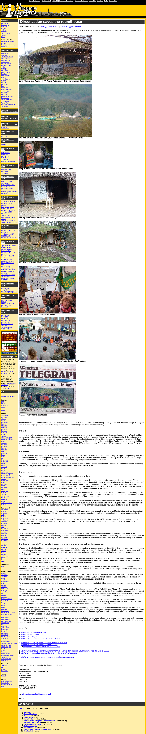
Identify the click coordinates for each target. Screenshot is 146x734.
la (2, 602)
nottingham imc (6, 475)
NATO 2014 (5, 128)
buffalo (3, 585)
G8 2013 (4, 136)
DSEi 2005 (5, 288)
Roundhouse (28, 727)
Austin (3, 580)
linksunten (4, 460)
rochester (4, 635)
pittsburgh (4, 629)
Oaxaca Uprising (7, 268)
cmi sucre (4, 520)
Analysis (4, 55)
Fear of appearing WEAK (32, 724)
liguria (3, 456)
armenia (4, 417)
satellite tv (4, 405)
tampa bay (4, 652)
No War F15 (5, 322)
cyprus (3, 436)
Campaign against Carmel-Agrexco (7, 207)
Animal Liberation (7, 57)
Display (22, 708)
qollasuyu (4, 530)
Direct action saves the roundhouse (51, 22)
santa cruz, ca (6, 647)
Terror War (4, 103)
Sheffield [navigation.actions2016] (10, 111)
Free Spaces (53, 27)
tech (2, 686)
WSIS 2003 (5, 329)
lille (2, 458)
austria (3, 420)
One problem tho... (30, 714)
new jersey (5, 616)
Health (3, 81)
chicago (4, 587)
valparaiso (4, 539)
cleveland (4, 588)
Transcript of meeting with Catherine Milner (39, 721)
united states (5, 653)
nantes (3, 468)
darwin (3, 551)
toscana (4, 499)
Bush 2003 (5, 315)
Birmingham (5, 23)
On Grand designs (30, 726)
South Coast (5, 33)
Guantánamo (5, 186)
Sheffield (78, 27)
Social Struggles (67, 27)
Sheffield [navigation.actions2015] (10, 117)
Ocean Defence (6, 89)
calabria (4, 432)
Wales (3, 35)
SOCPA (4, 273)
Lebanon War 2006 (7, 261)
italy (2, 451)
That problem (28, 717)
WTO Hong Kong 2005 (9, 292)
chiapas (4, 513)
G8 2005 (4, 290)
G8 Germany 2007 (7, 234)
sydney (3, 561)
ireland (3, 448)
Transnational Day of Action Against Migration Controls (8, 276)
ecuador (4, 523)
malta (3, 465)
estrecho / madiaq (7, 439)
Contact (100, 1)
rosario (3, 532)
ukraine (3, 501)
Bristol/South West (7, 41)
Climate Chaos (6, 65)
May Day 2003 (6, 320)
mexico (3, 525)
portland (4, 631)
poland (3, 482)
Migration (4, 87)
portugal (4, 484)
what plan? (27, 712)
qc (2, 559)
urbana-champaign (7, 655)
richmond (4, 633)
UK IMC (55, 1)
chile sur (4, 516)
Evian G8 (4, 319)
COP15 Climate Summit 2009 (6, 182)
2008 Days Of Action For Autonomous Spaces (8, 203)
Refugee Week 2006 (8, 270)
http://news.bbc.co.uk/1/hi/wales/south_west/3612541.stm (44, 643)
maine (3, 606)
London (3, 28)
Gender (3, 77)
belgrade (4, 427)
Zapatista (4, 106)
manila (3, 554)
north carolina (6, 621)
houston (4, 597)
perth (3, 558)
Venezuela (4, 307)
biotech (3, 676)
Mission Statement (81, 1)
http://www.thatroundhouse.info (33, 632)
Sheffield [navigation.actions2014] (10, 124)
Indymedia (4, 84)
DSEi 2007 (5, 232)
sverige (3, 494)
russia (3, 489)
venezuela (4, 540)
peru (2, 527)
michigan (4, 609)
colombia (4, 522)
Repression (5, 98)
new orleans (5, 619)
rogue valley (5, 636)
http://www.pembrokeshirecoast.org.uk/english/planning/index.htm (47, 657)
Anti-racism (5, 62)
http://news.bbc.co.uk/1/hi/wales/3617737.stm (41, 647)
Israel (3, 669)
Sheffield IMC (46, 1)
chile (2, 515)
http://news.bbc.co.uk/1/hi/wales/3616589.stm (39, 645)
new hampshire (6, 614)
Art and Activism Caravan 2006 (6, 250)
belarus (3, 424)
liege (3, 455)
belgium (4, 426)
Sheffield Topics (7, 50)
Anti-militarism (6, 60)
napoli (3, 470)
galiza (3, 441)
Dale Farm (4, 158)
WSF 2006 (5, 280)
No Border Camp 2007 (9, 237)
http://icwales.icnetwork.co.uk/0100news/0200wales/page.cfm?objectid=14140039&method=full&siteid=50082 (65, 651)
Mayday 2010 (5, 171)
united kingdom (6, 503)
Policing (4, 94)
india (3, 566)
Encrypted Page (7, 357)
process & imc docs (8, 684)
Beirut (3, 667)
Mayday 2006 (5, 266)
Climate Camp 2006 (8, 252)
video (3, 407)
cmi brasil (4, 518)
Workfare (4, 144)
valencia (4, 504)
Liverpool (4, 26)
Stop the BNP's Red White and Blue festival (9, 221)
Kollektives (5, 20)
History (3, 82)
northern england (7, 474)
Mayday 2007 (5, 236)
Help (106, 1)
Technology (5, 101)
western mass (6, 659)
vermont (4, 657)
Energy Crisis (5, 72)
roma (3, 486)
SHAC (3, 214)
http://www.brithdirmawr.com (32, 634)
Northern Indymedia (8, 45)
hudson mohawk (6, 599)
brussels (4, 429)
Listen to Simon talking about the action (37, 729)
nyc (2, 624)
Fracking (4, 74)
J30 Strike (4, 160)
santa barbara (6, 645)
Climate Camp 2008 (8, 210)
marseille (4, 467)
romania (4, 487)
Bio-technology (6, 63)
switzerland (5, 496)
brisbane (4, 547)
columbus (4, 592)
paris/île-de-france (7, 477)
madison (4, 604)
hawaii (3, 595)
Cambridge (5, 25)
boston (3, 583)
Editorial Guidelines (66, 1)
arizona (3, 573)
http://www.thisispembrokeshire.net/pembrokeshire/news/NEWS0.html (49, 653)
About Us (92, 1)
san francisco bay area (9, 643)
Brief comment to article (32, 722)
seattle (3, 650)
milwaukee (5, 611)
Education (4, 70)
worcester (4, 660)
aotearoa (4, 546)
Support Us (113, 1)
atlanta (3, 578)
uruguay (4, 537)
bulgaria (4, 431)
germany (4, 443)
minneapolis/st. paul (8, 612)
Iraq (2, 86)
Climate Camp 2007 (8, 230)
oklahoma (4, 626)
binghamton (5, 582)
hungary (4, 446)
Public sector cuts (7, 96)
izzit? (25, 715)
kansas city (5, 600)
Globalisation (5, 79)
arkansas (4, 575)
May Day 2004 (6, 305)
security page (5, 388)
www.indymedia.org (8, 396)
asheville (4, 576)
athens (3, 419)
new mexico (5, 618)
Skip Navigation (34, 1)
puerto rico (5, 528)
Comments (26, 703)
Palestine (4, 93)
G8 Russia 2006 (6, 259)
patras (3, 479)
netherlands (5, 472)
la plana (4, 453)
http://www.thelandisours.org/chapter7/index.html (40, 639)
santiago (4, 534)
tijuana (3, 535)
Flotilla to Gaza (6, 170)
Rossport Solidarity (7, 271)
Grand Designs (28, 719)
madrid (3, 463)
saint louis (4, 638)
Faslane (4, 254)
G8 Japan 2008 (6, 212)
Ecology (43, 27)
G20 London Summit (8, 185)
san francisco (5, 641)
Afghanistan (5, 53)
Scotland (4, 47)
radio (3, 403)
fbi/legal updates (6, 681)
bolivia (3, 511)
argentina (4, 510)
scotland (4, 492)
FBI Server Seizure (7, 303)
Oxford (3, 30)
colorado (4, 590)
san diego (4, 640)
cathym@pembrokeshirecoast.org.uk (36, 694)
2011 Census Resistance (5, 153)
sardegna (4, 491)
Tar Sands (4, 173)
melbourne (5, 556)
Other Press (5, 91)
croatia (3, 434)
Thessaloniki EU (6, 327)
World (3, 37)
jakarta (3, 552)
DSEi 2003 (5, 317)
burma (3, 549)
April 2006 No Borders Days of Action (8, 246)
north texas (5, 623)
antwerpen (4, 415)
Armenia (4, 665)
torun (3, 498)
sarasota (4, 648)
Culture (3, 67)
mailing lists (5, 683)
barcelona (4, 422)
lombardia (4, 462)
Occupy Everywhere (8, 161)
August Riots (5, 156)
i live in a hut (28, 731)
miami (3, 607)
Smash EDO (5, 215)
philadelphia (5, 628)
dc (2, 594)
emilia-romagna (6, 438)
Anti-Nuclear (5, 58)
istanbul (4, 450)
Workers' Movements (8, 105)
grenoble (4, 444)
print (2, 402)
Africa (3, 410)
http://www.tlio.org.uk (29, 636)
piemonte (4, 480)
